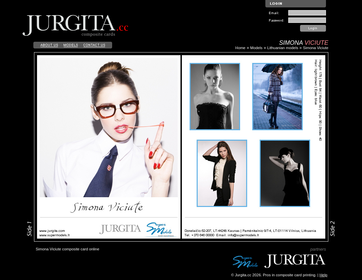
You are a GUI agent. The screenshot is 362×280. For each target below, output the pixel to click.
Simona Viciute (315, 48)
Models (256, 48)
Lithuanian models (282, 48)
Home (240, 48)
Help (323, 275)
